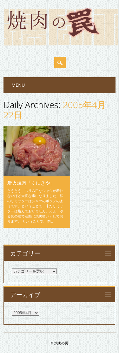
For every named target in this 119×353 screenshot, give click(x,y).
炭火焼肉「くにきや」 (31, 183)
